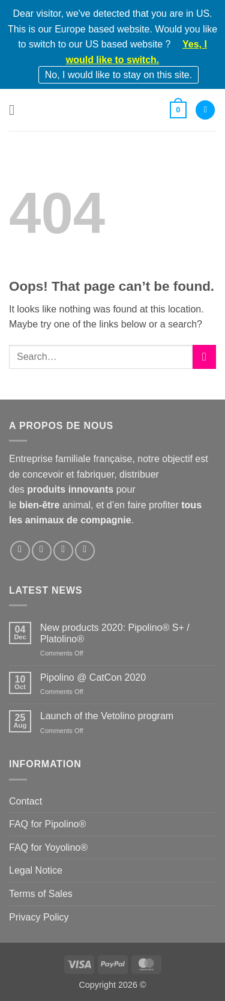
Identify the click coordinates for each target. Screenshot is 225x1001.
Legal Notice (35, 870)
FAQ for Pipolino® (47, 824)
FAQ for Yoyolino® (48, 847)
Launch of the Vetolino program (106, 716)
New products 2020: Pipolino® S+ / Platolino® (115, 633)
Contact (25, 801)
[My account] (205, 110)
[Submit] (204, 356)
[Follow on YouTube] (85, 551)
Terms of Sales (41, 894)
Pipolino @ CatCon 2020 (93, 677)
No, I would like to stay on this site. (118, 75)
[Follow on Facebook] (20, 551)
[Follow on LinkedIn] (63, 551)
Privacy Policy (39, 917)
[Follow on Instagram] (42, 551)
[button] (16, 109)
